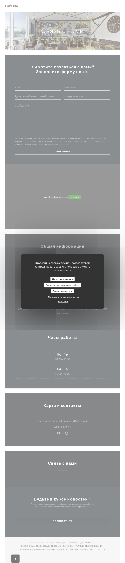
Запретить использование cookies (62, 285)
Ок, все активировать (62, 279)
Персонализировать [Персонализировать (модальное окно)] (62, 291)
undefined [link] (63, 301)
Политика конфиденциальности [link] (63, 297)
